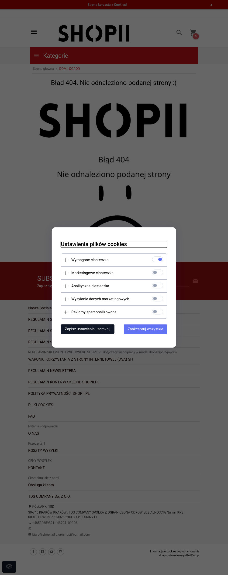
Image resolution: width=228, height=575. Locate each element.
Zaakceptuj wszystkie (146, 329)
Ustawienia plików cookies (93, 244)
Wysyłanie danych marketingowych (100, 299)
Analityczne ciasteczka (90, 286)
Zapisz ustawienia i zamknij (87, 329)
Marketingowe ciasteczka (92, 273)
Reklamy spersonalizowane (93, 312)
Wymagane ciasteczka (89, 260)
